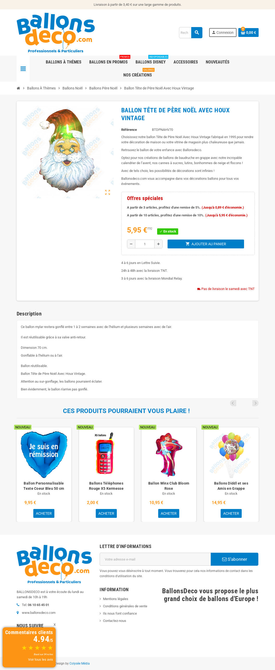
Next (255, 403)
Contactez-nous (114, 621)
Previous (248, 403)
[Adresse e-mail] (155, 559)
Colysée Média (79, 663)
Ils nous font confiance (120, 613)
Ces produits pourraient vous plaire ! (126, 411)
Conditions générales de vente (125, 606)
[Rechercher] (190, 32)
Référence (129, 130)
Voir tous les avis (40, 659)
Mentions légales (115, 599)
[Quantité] (145, 244)
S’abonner (234, 559)
